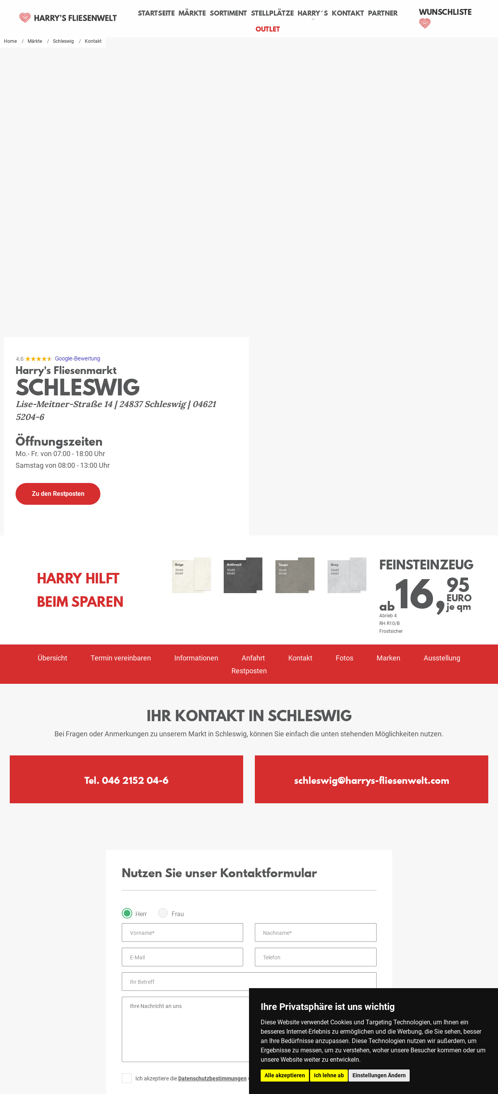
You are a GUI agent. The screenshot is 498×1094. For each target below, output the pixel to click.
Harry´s (330, 13)
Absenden (249, 808)
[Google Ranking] (58, 59)
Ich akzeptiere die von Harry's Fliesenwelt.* (221, 778)
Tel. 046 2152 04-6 (126, 480)
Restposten (249, 371)
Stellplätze (289, 13)
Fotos (344, 358)
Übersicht (52, 358)
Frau (178, 614)
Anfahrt (253, 358)
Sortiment (245, 13)
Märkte (209, 13)
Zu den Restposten (58, 194)
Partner (253, 29)
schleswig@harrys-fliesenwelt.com (371, 480)
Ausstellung (442, 358)
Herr (141, 614)
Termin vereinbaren (121, 358)
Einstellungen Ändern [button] (379, 1075)
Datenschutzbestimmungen (212, 779)
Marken (388, 358)
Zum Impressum (249, 965)
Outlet (284, 29)
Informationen (196, 358)
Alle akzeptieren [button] (285, 1075)
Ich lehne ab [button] (329, 1075)
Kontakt (365, 13)
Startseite (173, 13)
